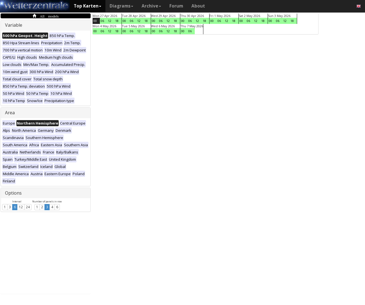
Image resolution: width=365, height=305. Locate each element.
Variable (13, 25)
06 (102, 21)
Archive (151, 6)
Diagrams (121, 6)
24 (28, 207)
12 (21, 207)
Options (13, 193)
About (198, 6)
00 (95, 21)
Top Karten (87, 6)
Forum (176, 6)
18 (117, 21)
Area (10, 113)
